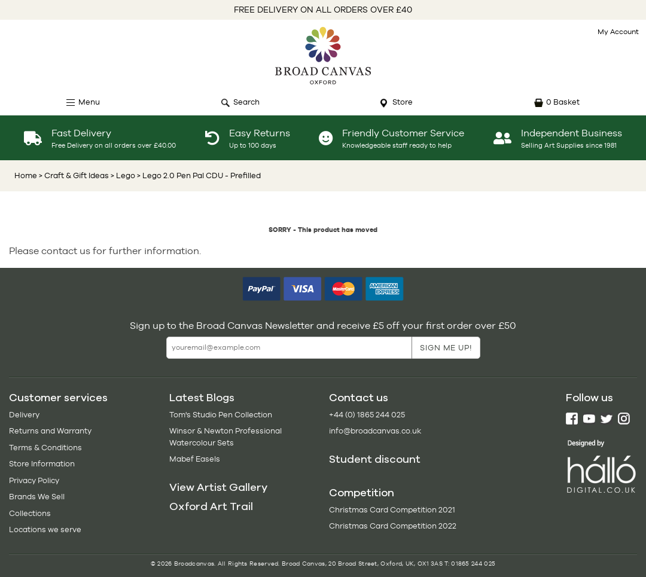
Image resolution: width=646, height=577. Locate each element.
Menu (89, 101)
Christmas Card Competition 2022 (392, 525)
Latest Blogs (201, 397)
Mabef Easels (194, 458)
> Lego (122, 175)
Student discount (374, 459)
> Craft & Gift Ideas (74, 175)
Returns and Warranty (50, 430)
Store (402, 101)
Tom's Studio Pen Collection (220, 414)
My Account (618, 32)
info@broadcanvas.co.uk (375, 430)
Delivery (24, 414)
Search (246, 101)
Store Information (42, 463)
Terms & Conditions (45, 447)
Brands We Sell (37, 496)
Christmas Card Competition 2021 (392, 509)
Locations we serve (45, 529)
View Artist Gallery (218, 487)
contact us (65, 251)
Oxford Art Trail (211, 506)
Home (25, 175)
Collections (30, 513)
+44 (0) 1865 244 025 (367, 414)
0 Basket (563, 101)
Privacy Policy (34, 480)
